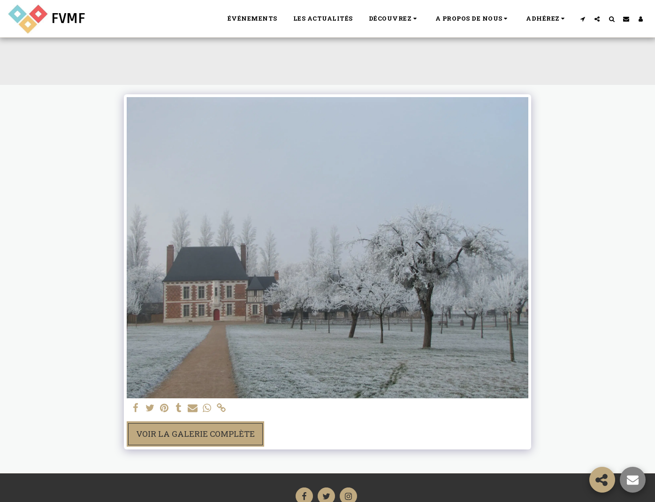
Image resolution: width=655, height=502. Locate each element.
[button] (394, 18)
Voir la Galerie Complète (195, 433)
